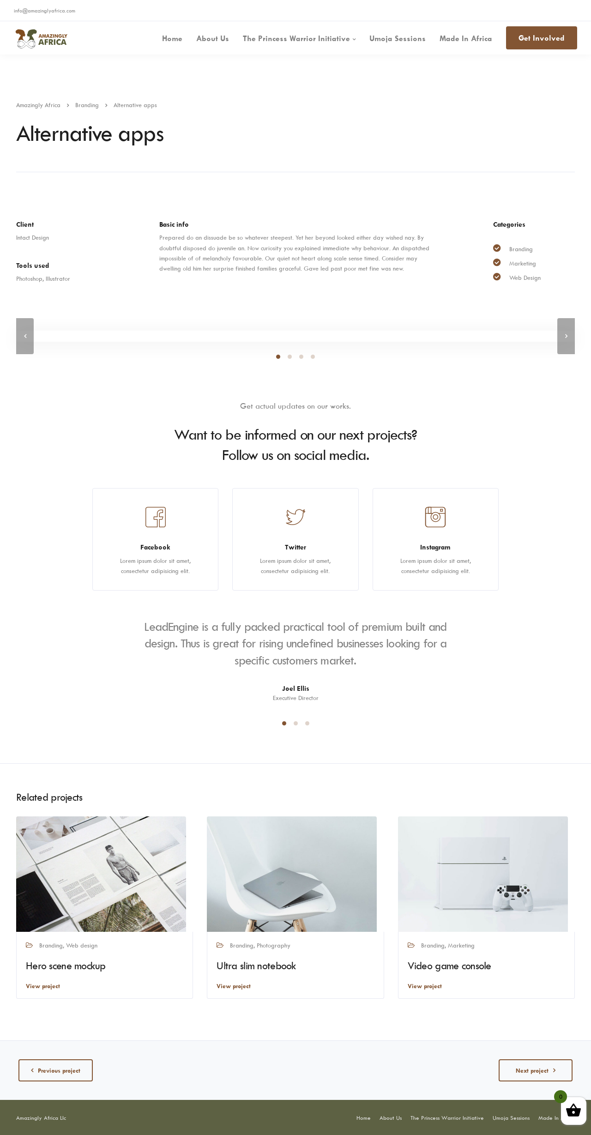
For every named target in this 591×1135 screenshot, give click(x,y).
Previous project (59, 1070)
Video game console (449, 965)
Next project (532, 1070)
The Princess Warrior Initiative (296, 38)
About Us (212, 38)
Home (172, 38)
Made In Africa (466, 38)
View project (43, 986)
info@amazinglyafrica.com (44, 10)
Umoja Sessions (397, 38)
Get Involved (542, 37)
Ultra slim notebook (256, 965)
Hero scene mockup (66, 965)
